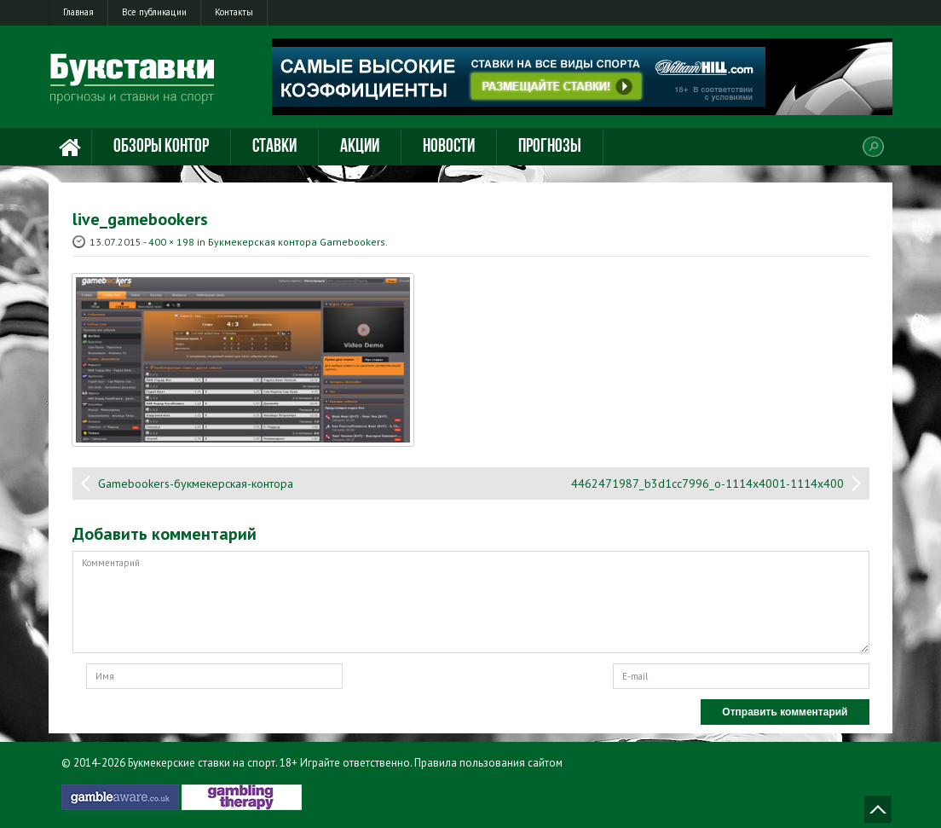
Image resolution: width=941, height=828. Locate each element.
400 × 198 (171, 241)
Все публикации (154, 12)
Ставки (274, 147)
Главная (78, 12)
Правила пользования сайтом (488, 763)
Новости (449, 147)
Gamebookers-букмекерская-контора (195, 483)
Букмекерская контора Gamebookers (296, 241)
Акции (359, 147)
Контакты (234, 12)
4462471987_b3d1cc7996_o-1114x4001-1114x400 (707, 483)
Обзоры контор (161, 147)
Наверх (878, 809)
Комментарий (470, 602)
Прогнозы (549, 147)
